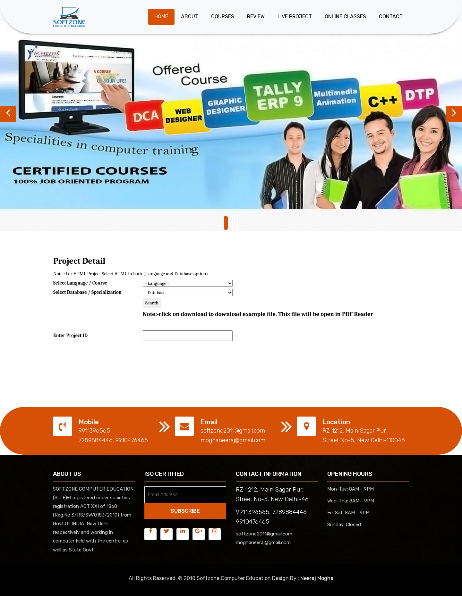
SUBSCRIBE (185, 511)
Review (256, 16)
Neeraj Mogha (316, 578)
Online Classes (345, 16)
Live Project (295, 16)
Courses (222, 16)
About (189, 16)
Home (161, 16)
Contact (391, 16)
